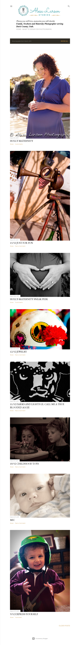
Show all (64, 41)
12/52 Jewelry (18, 351)
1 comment (18, 617)
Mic (12, 520)
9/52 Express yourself (24, 614)
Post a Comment (20, 246)
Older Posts (64, 626)
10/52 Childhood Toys (24, 463)
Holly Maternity (21, 140)
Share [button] (11, 144)
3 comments (19, 302)
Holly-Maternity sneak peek (29, 299)
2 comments (19, 144)
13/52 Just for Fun (21, 242)
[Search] (69, 6)
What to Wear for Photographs (37, 29)
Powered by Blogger (40, 638)
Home (18, 29)
